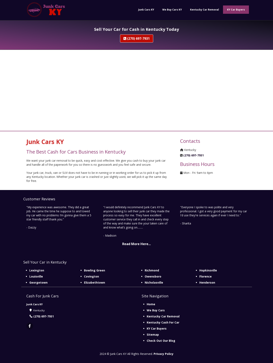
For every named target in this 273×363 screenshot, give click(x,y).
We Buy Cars (156, 310)
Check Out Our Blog (161, 341)
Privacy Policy (163, 354)
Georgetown (38, 282)
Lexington (36, 270)
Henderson (207, 282)
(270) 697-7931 (136, 38)
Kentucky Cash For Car (163, 322)
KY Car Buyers (157, 328)
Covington (91, 276)
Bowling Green (94, 270)
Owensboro (153, 276)
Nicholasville (154, 282)
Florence (205, 276)
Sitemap (153, 334)
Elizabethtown (94, 282)
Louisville (36, 276)
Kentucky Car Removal (163, 316)
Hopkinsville (208, 270)
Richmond (152, 270)
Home (151, 304)
